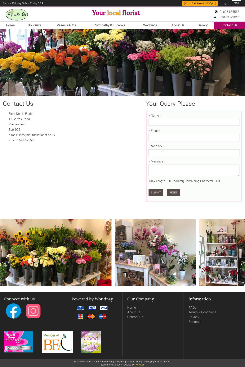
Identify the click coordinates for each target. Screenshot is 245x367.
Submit (156, 192)
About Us (133, 312)
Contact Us (135, 317)
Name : (154, 115)
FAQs (192, 307)
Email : (154, 131)
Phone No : (156, 146)
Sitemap (194, 321)
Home (131, 307)
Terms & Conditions (202, 312)
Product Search (226, 17)
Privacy (194, 317)
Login (225, 3)
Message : (156, 161)
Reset (173, 192)
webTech (140, 364)
